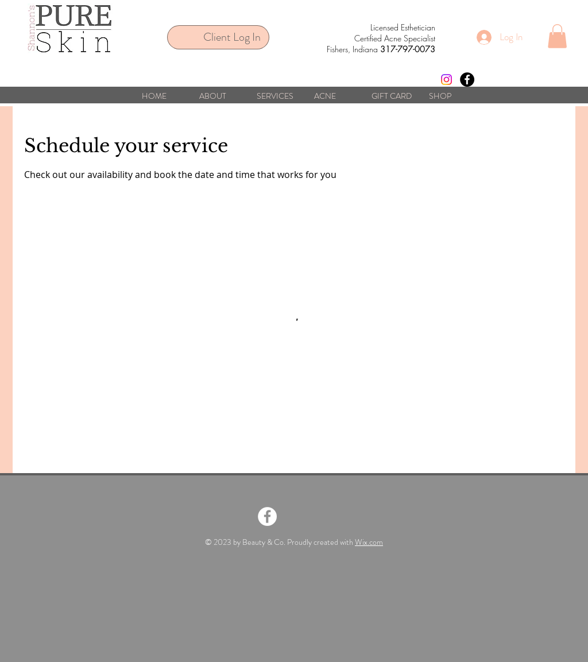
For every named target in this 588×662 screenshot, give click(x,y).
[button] (557, 36)
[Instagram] (446, 79)
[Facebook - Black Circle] (467, 79)
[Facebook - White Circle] (267, 516)
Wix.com (369, 542)
